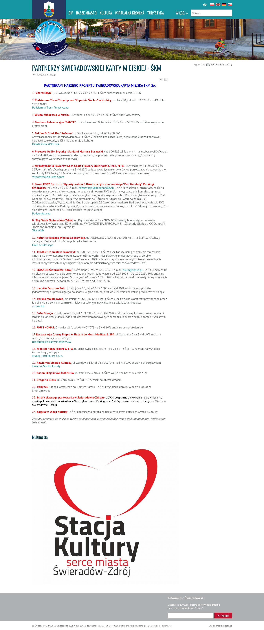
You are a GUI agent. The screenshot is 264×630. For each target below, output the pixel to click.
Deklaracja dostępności (159, 625)
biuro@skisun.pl (132, 270)
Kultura (106, 13)
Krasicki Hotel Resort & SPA (47, 355)
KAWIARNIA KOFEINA (45, 144)
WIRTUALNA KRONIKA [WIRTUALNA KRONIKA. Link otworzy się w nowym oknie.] (129, 13)
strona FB (38, 306)
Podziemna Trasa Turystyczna (50, 107)
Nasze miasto (86, 13)
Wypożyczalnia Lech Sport (48, 177)
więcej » (182, 13)
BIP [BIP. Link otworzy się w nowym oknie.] (71, 13)
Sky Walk (38, 230)
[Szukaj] (211, 13)
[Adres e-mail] (190, 615)
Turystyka (155, 13)
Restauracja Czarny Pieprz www (51, 342)
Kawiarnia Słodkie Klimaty (46, 366)
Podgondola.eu (41, 213)
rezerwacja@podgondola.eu (96, 188)
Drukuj (201, 64)
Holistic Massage (42, 245)
